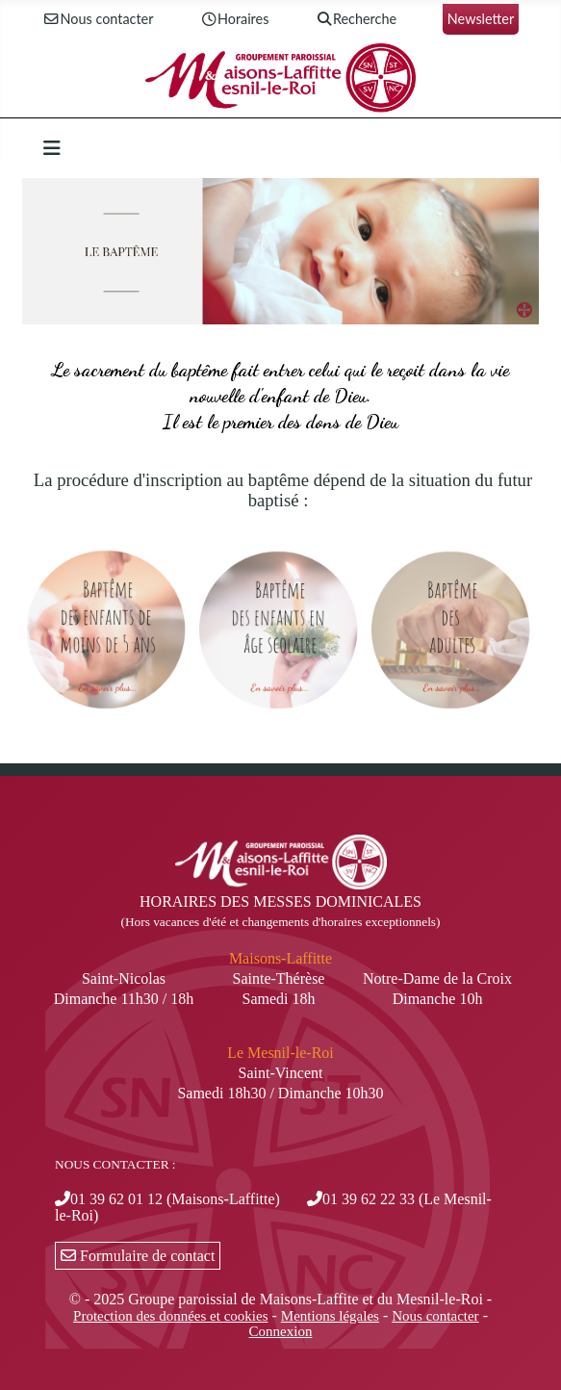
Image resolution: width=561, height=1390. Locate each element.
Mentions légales (330, 1316)
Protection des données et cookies (170, 1316)
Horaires (233, 20)
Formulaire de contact (138, 1256)
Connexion (281, 1331)
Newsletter (480, 19)
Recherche (355, 20)
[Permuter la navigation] (52, 148)
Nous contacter (98, 20)
